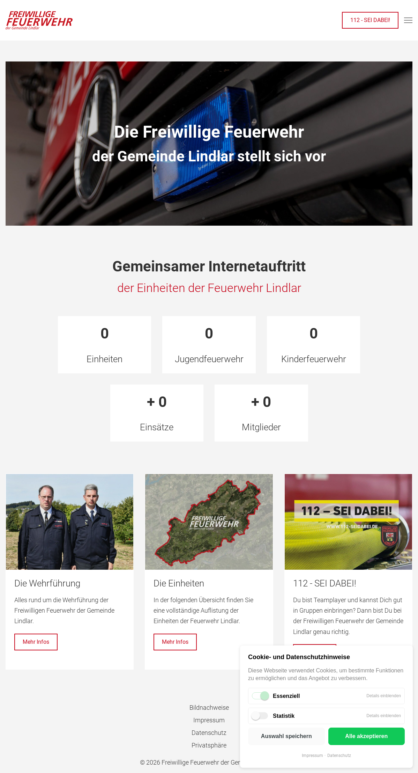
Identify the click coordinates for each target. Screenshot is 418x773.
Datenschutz (339, 755)
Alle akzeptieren (366, 736)
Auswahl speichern (286, 736)
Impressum (312, 755)
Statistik (283, 716)
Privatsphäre (209, 745)
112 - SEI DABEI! (370, 20)
